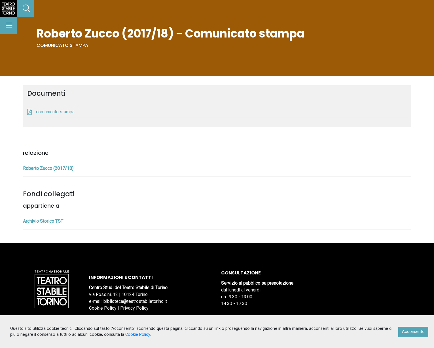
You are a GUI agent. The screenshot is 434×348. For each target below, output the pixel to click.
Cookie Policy (103, 308)
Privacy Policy (134, 308)
